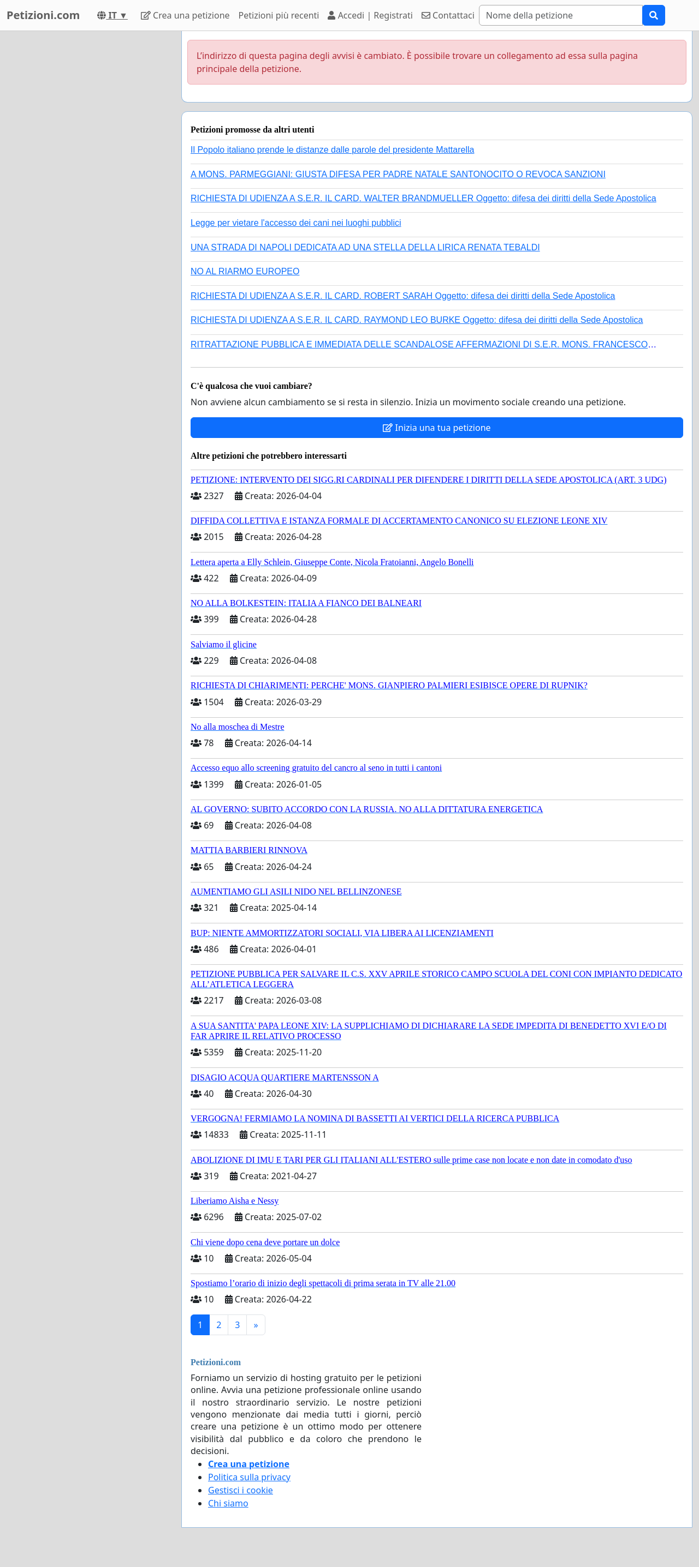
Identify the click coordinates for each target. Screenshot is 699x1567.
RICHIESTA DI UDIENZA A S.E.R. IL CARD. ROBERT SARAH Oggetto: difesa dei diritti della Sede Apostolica (403, 296)
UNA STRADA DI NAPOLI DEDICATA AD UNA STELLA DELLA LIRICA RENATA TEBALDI (365, 247)
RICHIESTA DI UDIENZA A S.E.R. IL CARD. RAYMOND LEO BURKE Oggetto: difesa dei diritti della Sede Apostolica (417, 320)
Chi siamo (228, 1503)
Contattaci (448, 15)
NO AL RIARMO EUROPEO (245, 271)
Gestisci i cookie (240, 1490)
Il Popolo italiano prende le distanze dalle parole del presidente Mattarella (332, 149)
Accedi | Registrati (370, 15)
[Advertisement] (87, 194)
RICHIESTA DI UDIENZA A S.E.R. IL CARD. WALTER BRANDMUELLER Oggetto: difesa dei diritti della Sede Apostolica (423, 198)
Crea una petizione (185, 15)
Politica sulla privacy (249, 1477)
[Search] (561, 15)
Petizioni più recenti (279, 15)
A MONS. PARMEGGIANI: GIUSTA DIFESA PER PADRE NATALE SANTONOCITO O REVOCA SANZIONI (398, 174)
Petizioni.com (43, 15)
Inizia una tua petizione (436, 428)
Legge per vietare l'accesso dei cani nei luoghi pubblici (296, 222)
